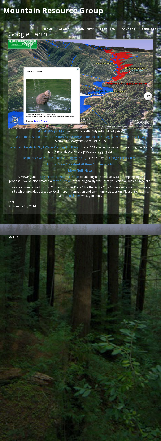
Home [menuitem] (48, 29)
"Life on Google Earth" (51, 131)
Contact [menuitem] (128, 29)
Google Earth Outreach (124, 158)
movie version (63, 181)
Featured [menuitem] (107, 29)
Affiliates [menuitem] (150, 29)
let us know (72, 196)
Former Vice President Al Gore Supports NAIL (80, 164)
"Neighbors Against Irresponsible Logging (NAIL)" (54, 158)
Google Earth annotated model (58, 177)
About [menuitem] (64, 29)
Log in (13, 236)
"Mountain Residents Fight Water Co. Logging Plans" (44, 147)
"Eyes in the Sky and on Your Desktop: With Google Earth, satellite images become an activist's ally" (80, 137)
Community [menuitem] (84, 29)
